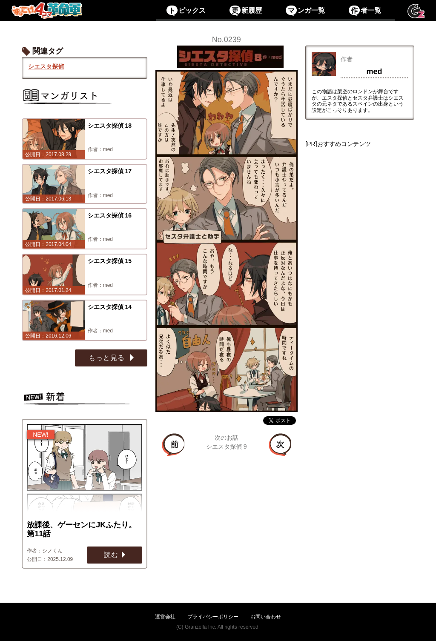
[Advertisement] (359, 274)
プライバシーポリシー (212, 617)
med (374, 71)
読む (111, 554)
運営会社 (165, 617)
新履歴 (245, 10)
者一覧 (365, 10)
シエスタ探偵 (46, 66)
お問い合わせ (265, 617)
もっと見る (108, 357)
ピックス (185, 10)
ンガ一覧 (305, 10)
